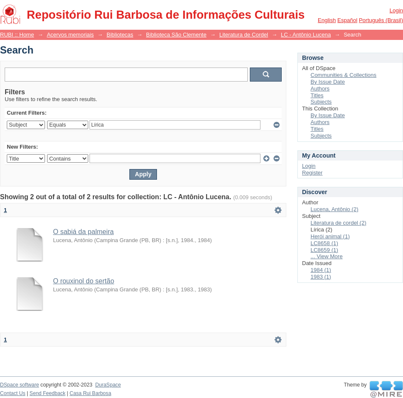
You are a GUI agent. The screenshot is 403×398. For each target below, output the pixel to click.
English (327, 20)
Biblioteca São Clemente (176, 34)
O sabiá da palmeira (83, 231)
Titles (317, 95)
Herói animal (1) (330, 236)
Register (312, 172)
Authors (320, 88)
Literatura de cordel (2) (339, 223)
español (347, 20)
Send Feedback (48, 393)
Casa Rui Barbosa (90, 393)
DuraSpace (107, 385)
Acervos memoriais (70, 34)
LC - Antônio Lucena (306, 34)
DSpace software (19, 385)
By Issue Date (328, 82)
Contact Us (12, 393)
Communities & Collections (343, 75)
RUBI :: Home (17, 34)
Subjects (321, 102)
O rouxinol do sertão (83, 281)
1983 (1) (321, 277)
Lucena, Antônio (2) (334, 209)
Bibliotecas (119, 34)
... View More (327, 256)
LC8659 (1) (324, 250)
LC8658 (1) (324, 243)
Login (396, 10)
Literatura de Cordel (243, 34)
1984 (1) (321, 270)
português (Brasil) (381, 20)
